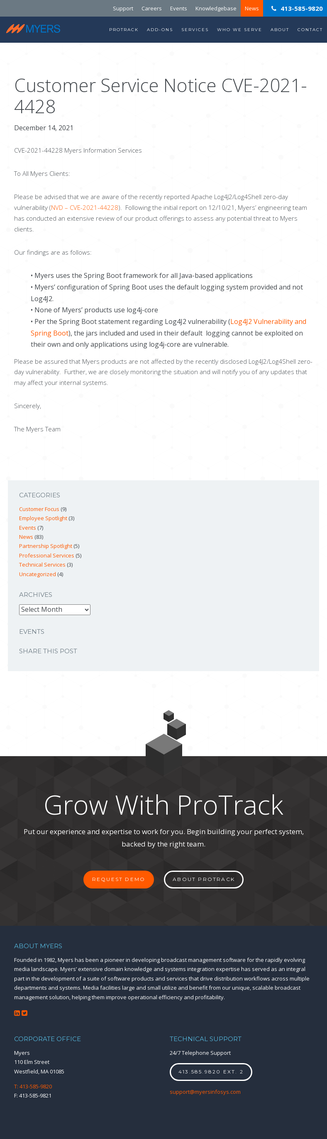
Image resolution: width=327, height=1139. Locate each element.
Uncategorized (37, 574)
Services (195, 29)
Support (123, 8)
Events (178, 8)
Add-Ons (160, 29)
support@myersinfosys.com (205, 1091)
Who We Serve (239, 29)
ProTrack (124, 29)
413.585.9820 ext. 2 (211, 1071)
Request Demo (118, 879)
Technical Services (42, 564)
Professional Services (46, 555)
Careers (152, 8)
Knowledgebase (216, 8)
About (280, 29)
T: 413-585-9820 (33, 1086)
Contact (310, 29)
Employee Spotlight (43, 518)
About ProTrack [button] (204, 879)
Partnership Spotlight (45, 546)
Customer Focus (39, 509)
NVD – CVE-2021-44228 (84, 207)
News (252, 8)
